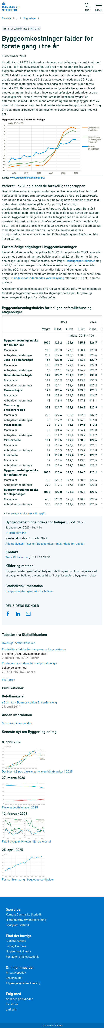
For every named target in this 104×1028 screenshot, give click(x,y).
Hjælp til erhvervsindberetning (26, 919)
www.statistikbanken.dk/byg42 (27, 177)
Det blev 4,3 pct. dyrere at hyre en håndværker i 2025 (37, 759)
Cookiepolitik (14, 977)
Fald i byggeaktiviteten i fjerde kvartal (26, 830)
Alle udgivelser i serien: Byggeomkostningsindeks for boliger (45, 543)
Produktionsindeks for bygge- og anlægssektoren (34, 654)
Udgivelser (29, 18)
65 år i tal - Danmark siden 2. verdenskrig (29, 702)
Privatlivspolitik (16, 972)
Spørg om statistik (18, 925)
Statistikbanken (16, 941)
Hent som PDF (18, 532)
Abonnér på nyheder (19, 999)
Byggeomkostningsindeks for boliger (29, 591)
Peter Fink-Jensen (17, 557)
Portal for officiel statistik (22, 956)
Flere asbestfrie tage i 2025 (24, 795)
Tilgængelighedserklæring (23, 983)
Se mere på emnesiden (17, 723)
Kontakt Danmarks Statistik (24, 914)
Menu (98, 8)
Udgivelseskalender (19, 951)
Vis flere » (8, 679)
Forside (6, 18)
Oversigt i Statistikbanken (18, 643)
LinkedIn (11, 1009)
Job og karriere (16, 946)
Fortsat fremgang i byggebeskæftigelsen (28, 867)
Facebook (12, 1004)
